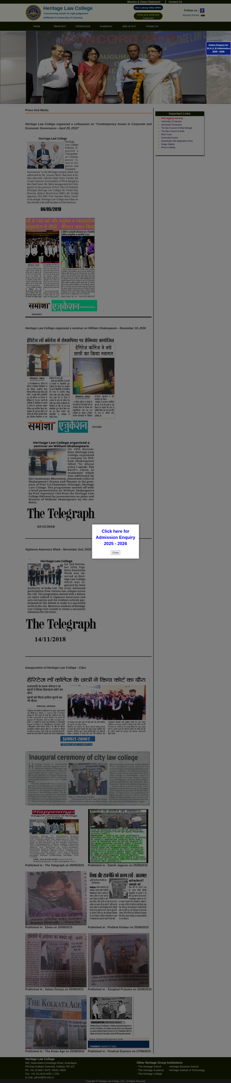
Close (115, 552)
